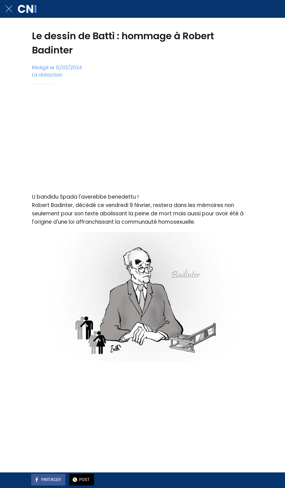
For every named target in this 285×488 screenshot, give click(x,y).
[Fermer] (9, 9)
